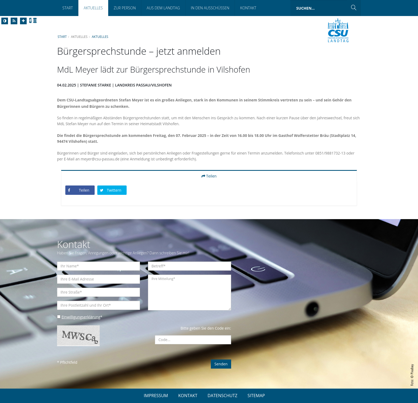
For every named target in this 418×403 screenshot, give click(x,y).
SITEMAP (256, 395)
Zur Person (125, 7)
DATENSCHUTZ (223, 395)
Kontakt (248, 7)
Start (67, 7)
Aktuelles (93, 7)
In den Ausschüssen (210, 7)
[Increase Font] (23, 21)
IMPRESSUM (156, 395)
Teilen (209, 176)
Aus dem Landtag (163, 7)
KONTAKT (187, 395)
